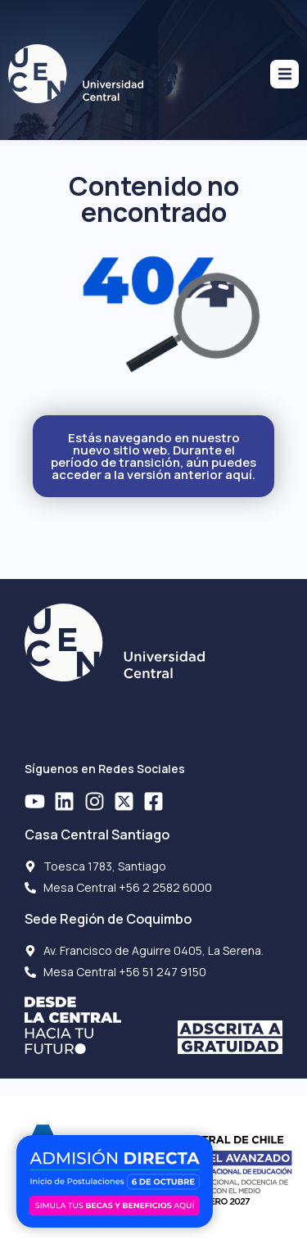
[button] (284, 74)
